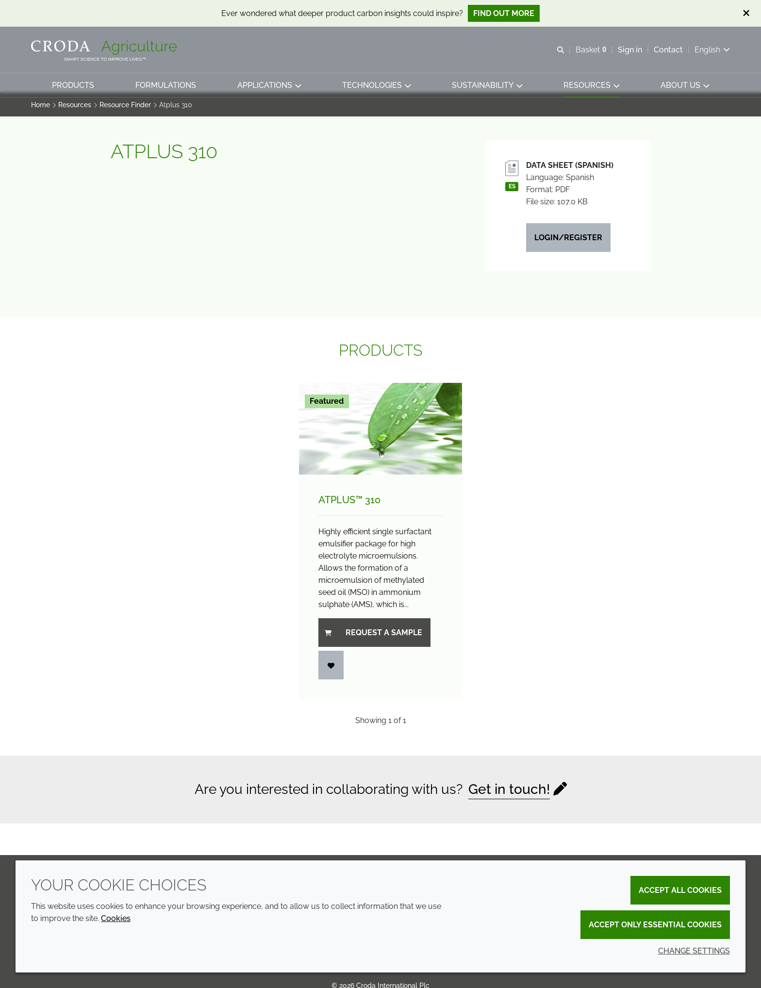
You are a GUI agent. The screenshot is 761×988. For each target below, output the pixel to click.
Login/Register (568, 242)
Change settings (694, 950)
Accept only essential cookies (655, 924)
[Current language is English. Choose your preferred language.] (712, 50)
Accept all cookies (680, 890)
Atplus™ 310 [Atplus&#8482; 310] (349, 504)
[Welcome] (105, 47)
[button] (73, 85)
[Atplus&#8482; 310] (380, 433)
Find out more (503, 13)
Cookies (116, 918)
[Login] (331, 670)
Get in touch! (509, 794)
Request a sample (373, 637)
